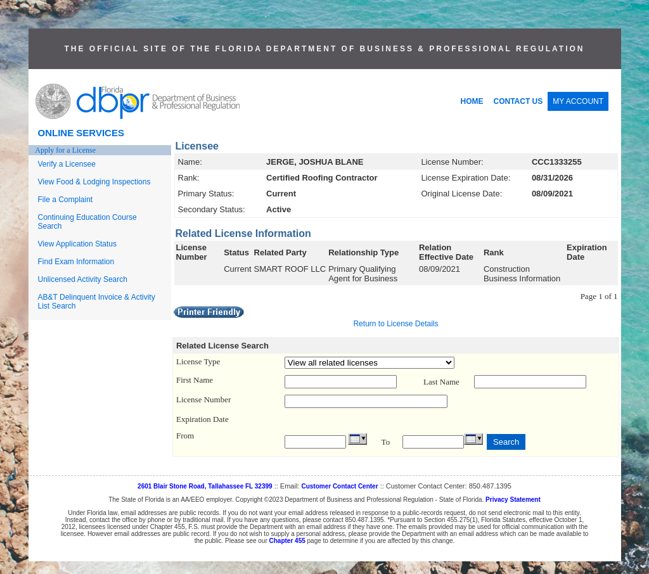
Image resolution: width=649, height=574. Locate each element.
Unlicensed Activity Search (82, 279)
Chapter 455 (287, 540)
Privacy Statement (513, 499)
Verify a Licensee (67, 164)
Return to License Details (395, 323)
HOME (472, 101)
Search (506, 442)
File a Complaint (65, 199)
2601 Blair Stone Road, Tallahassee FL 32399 (205, 486)
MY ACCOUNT (578, 101)
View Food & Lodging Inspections (94, 181)
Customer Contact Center (339, 486)
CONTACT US (518, 101)
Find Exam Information (76, 261)
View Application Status (77, 243)
